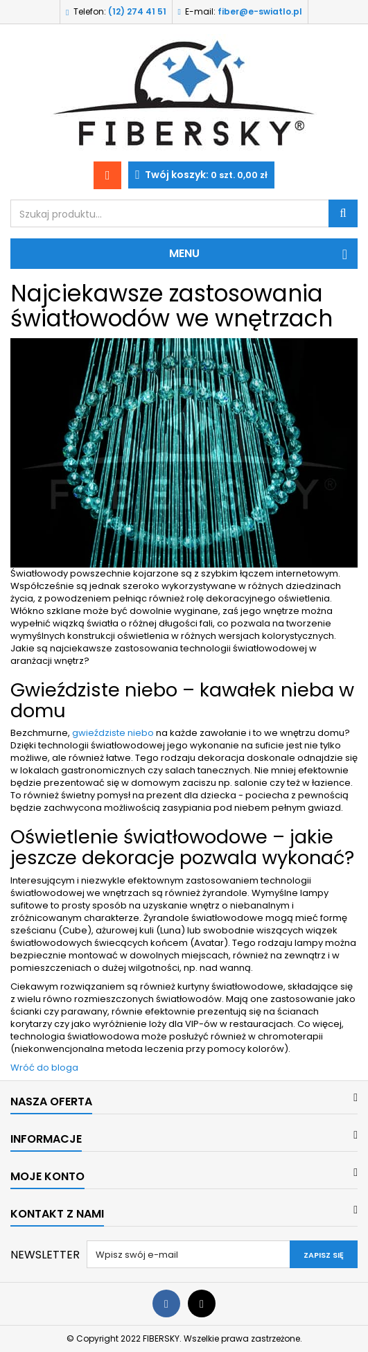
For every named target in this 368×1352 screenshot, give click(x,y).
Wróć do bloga (44, 1067)
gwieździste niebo (113, 732)
